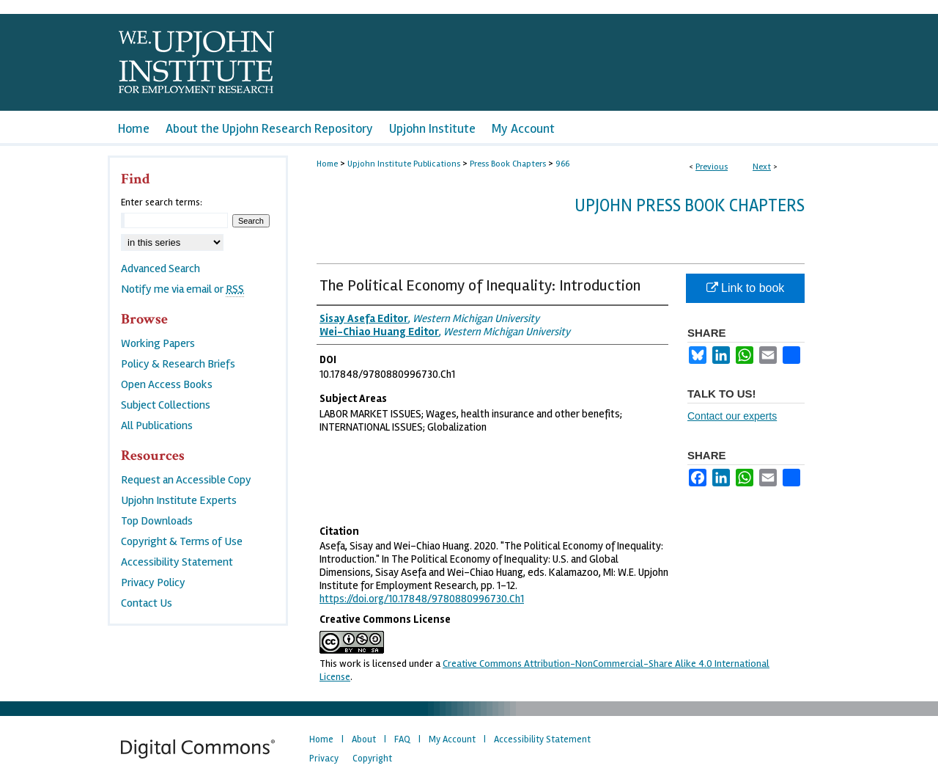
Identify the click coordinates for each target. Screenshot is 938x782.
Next (762, 166)
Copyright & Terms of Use (182, 541)
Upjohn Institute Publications (403, 163)
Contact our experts (732, 416)
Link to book (745, 288)
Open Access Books (167, 384)
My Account (452, 739)
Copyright (372, 758)
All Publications (157, 425)
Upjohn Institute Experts (179, 500)
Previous (711, 166)
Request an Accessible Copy (186, 479)
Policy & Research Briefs (178, 364)
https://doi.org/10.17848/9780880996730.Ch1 (422, 598)
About (364, 739)
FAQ (402, 739)
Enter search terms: (161, 202)
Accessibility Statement (177, 562)
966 (562, 163)
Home (327, 163)
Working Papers (158, 343)
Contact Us (146, 603)
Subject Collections (165, 405)
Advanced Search (160, 268)
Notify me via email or (182, 289)
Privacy (324, 758)
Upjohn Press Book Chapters (690, 205)
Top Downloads (157, 521)
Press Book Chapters (508, 163)
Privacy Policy (153, 582)
